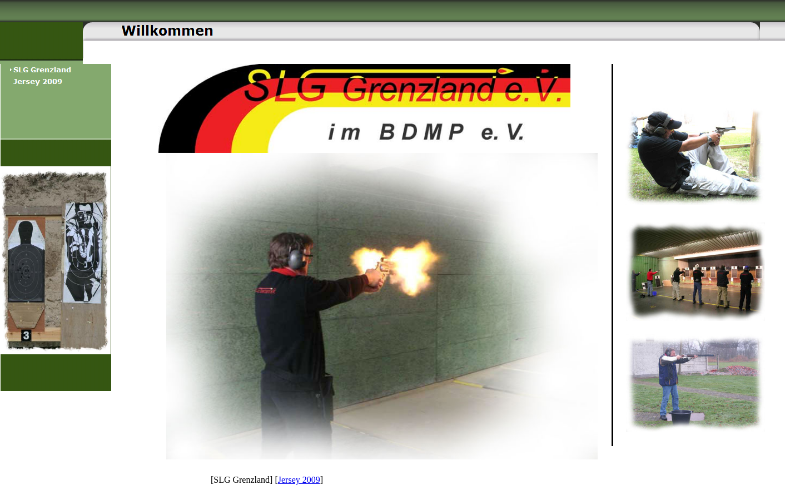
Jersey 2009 (299, 479)
